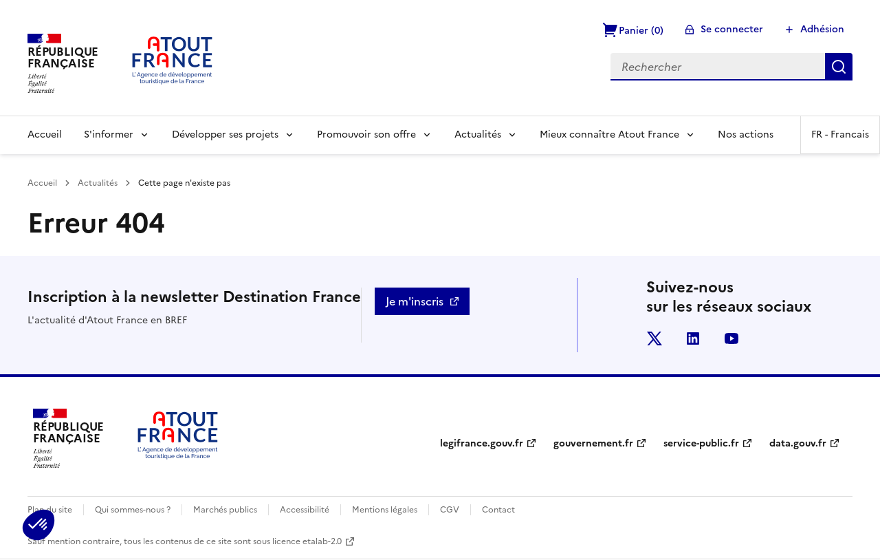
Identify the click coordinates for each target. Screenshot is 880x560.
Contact (498, 510)
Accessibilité (304, 510)
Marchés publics (225, 510)
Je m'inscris (414, 301)
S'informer (108, 134)
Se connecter (732, 29)
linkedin (693, 338)
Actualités (477, 134)
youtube (731, 338)
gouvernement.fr (593, 443)
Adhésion (822, 29)
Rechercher (838, 66)
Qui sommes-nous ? (132, 510)
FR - (840, 134)
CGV (449, 510)
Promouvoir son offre (366, 134)
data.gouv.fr (797, 443)
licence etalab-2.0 (307, 541)
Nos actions (745, 134)
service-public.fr (701, 443)
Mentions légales (384, 510)
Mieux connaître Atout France (609, 134)
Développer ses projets (225, 134)
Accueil (45, 134)
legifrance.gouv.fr (481, 443)
